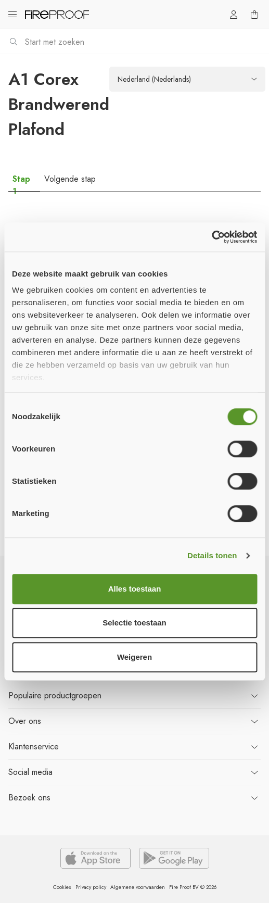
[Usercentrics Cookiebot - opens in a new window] (211, 237)
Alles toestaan (134, 588)
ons (24, 721)
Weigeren (134, 657)
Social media (30, 772)
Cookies (62, 887)
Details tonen (212, 555)
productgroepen (54, 695)
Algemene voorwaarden (137, 887)
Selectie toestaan (134, 622)
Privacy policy (90, 887)
